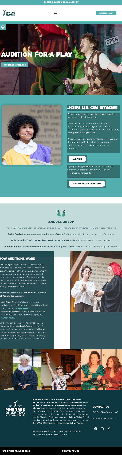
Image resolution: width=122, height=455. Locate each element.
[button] (55, 13)
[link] (3, 27)
